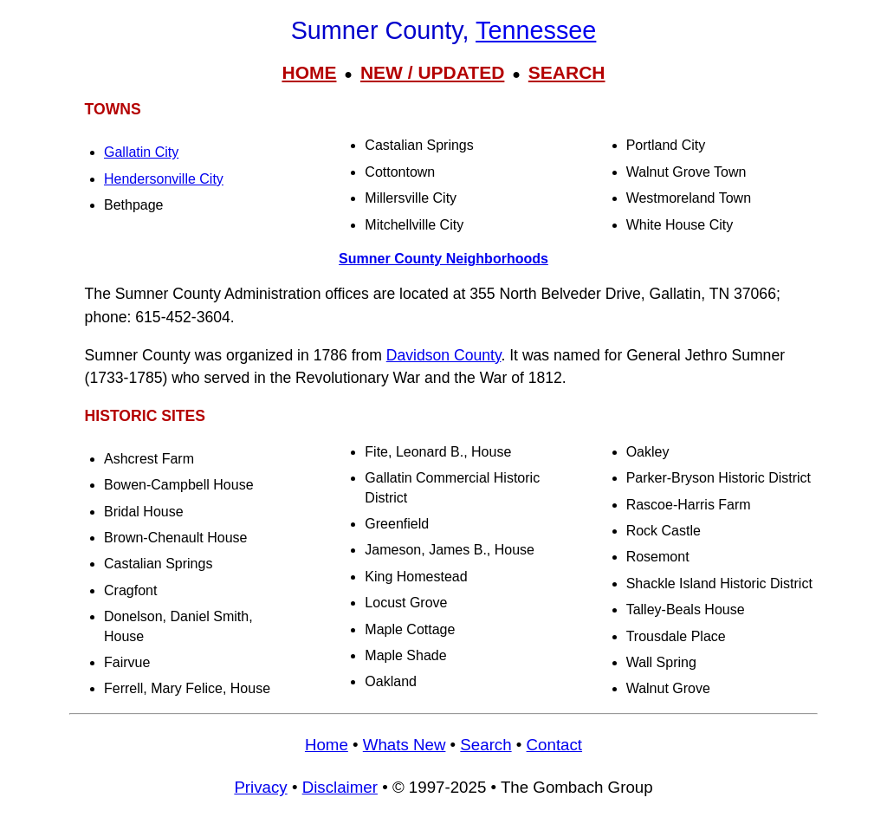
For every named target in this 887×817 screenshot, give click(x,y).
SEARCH (566, 72)
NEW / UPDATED (432, 72)
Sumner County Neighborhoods (443, 258)
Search (485, 745)
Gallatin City (141, 152)
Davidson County (444, 355)
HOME (309, 72)
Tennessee (536, 30)
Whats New (404, 745)
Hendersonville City (163, 179)
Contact (554, 745)
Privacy (260, 787)
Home (326, 745)
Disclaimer (340, 787)
